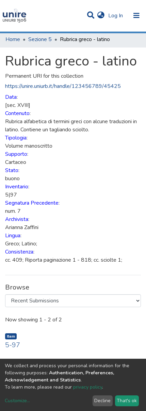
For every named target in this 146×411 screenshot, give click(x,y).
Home (12, 39)
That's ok (127, 400)
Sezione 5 (40, 39)
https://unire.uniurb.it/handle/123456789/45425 (63, 86)
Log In (116, 15)
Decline (102, 400)
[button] (101, 16)
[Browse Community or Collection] (73, 300)
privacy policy (87, 387)
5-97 (12, 345)
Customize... (17, 400)
